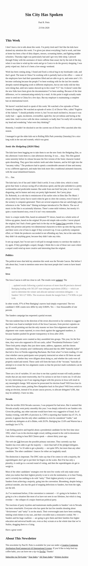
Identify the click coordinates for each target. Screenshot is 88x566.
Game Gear (61, 223)
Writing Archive (61, 557)
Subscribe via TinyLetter (16, 557)
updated (59, 280)
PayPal (42, 551)
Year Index (33, 557)
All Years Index (46, 557)
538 (18, 441)
